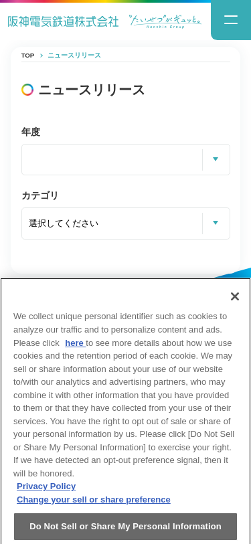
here (75, 348)
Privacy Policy (46, 491)
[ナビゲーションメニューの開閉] (231, 20)
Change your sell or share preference (94, 504)
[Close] (235, 301)
